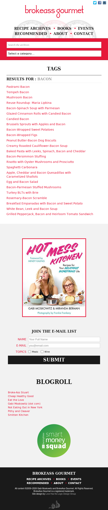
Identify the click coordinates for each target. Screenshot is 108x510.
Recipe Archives (32, 28)
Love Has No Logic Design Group (61, 491)
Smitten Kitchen (19, 411)
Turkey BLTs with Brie (22, 190)
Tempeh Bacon (17, 92)
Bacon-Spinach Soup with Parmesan (33, 107)
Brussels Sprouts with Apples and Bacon (35, 123)
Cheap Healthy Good (21, 392)
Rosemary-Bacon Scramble (26, 195)
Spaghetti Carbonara (21, 165)
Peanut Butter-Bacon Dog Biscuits (31, 139)
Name (22, 336)
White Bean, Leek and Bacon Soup (31, 205)
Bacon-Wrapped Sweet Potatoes (30, 128)
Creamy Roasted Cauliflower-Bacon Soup (36, 144)
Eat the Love (16, 396)
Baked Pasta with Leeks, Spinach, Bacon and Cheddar (46, 149)
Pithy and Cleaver (19, 407)
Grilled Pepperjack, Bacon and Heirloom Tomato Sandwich (49, 211)
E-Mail (22, 342)
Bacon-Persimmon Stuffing (26, 154)
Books (64, 28)
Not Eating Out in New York (26, 404)
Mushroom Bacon (19, 97)
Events (86, 28)
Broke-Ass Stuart (19, 389)
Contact (83, 33)
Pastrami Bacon (18, 86)
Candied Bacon (17, 118)
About (61, 33)
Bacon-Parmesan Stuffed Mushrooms (33, 184)
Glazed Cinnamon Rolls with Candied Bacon (38, 113)
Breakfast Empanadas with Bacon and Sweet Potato (44, 200)
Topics (21, 348)
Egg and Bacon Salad (22, 179)
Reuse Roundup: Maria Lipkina (29, 102)
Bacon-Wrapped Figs (21, 133)
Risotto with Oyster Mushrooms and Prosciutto (40, 160)
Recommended (31, 33)
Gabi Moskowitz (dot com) (25, 400)
